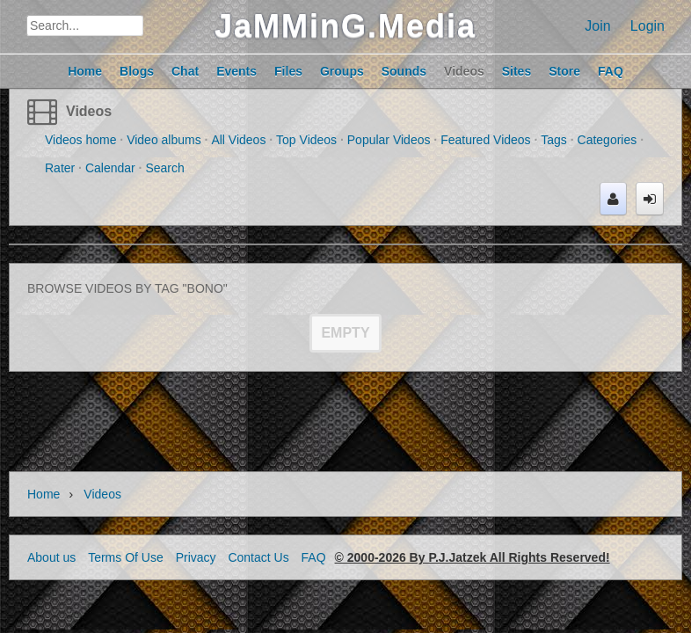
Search (164, 168)
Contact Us (258, 557)
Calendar (110, 168)
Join (597, 25)
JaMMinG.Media (345, 26)
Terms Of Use (126, 557)
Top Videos (306, 140)
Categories (607, 140)
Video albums (164, 140)
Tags (554, 140)
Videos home (80, 140)
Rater (60, 168)
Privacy (196, 557)
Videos (89, 111)
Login (647, 25)
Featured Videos (485, 140)
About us (51, 557)
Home (43, 494)
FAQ (314, 557)
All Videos (238, 140)
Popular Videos (389, 140)
